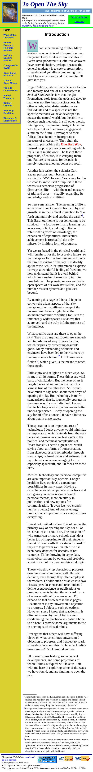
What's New (79, 19)
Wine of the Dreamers (9, 36)
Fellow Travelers (8, 96)
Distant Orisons (7, 104)
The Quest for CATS (11, 66)
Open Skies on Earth (9, 74)
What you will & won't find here (38, 25)
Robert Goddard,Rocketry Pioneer (8, 46)
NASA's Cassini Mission (7, 58)
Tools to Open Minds (10, 81)
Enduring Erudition (8, 111)
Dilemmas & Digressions (10, 119)
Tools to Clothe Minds (10, 89)
